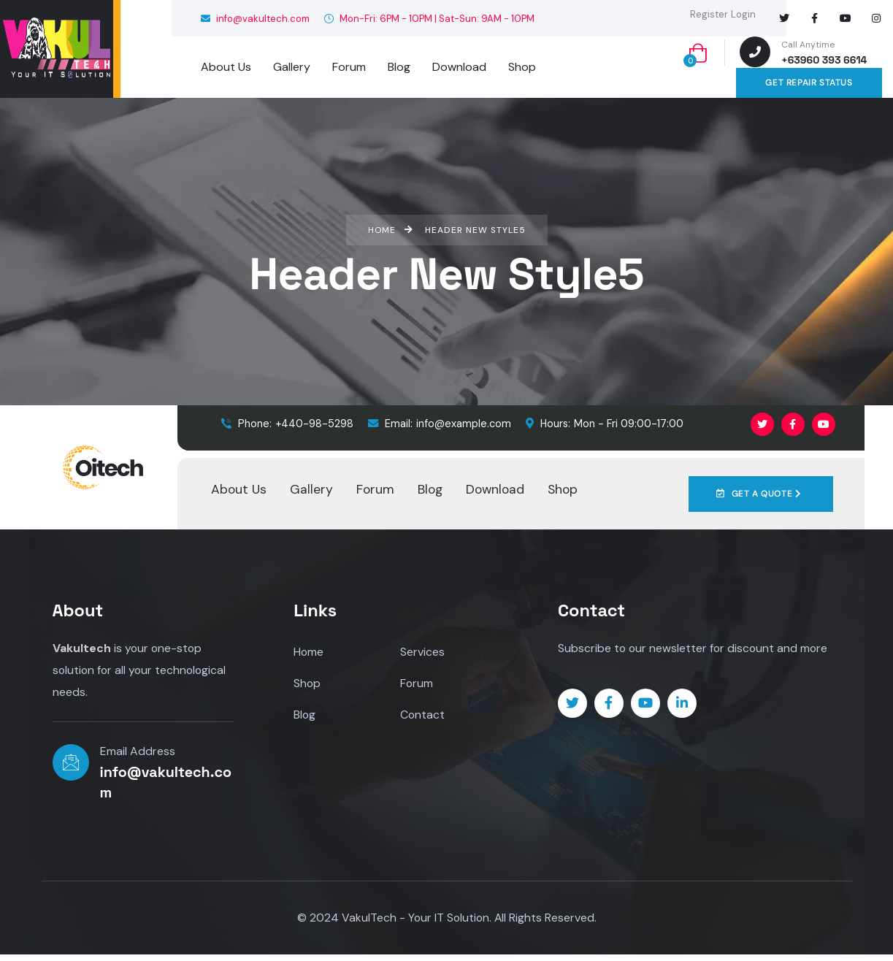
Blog (305, 716)
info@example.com (439, 424)
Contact (422, 716)
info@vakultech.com (255, 18)
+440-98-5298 (287, 424)
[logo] (56, 49)
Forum (417, 684)
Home (309, 651)
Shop (307, 684)
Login (743, 14)
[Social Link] (784, 18)
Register (709, 14)
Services (422, 651)
